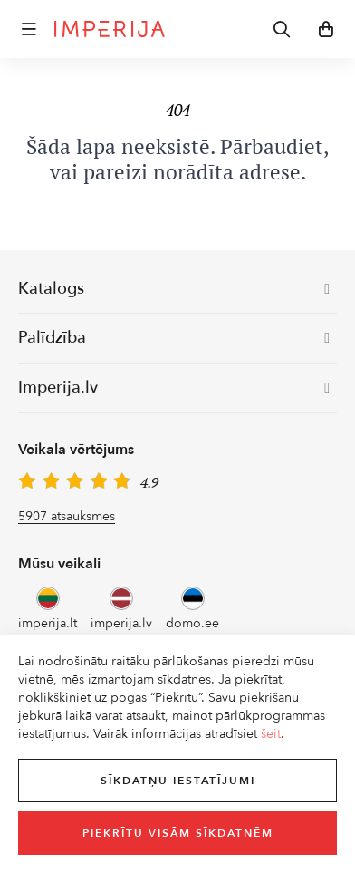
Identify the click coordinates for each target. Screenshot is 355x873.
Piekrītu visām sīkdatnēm (177, 833)
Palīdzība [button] (174, 337)
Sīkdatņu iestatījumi (178, 780)
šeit (271, 733)
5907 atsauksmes (66, 516)
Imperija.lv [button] (174, 387)
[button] (29, 29)
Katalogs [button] (174, 288)
